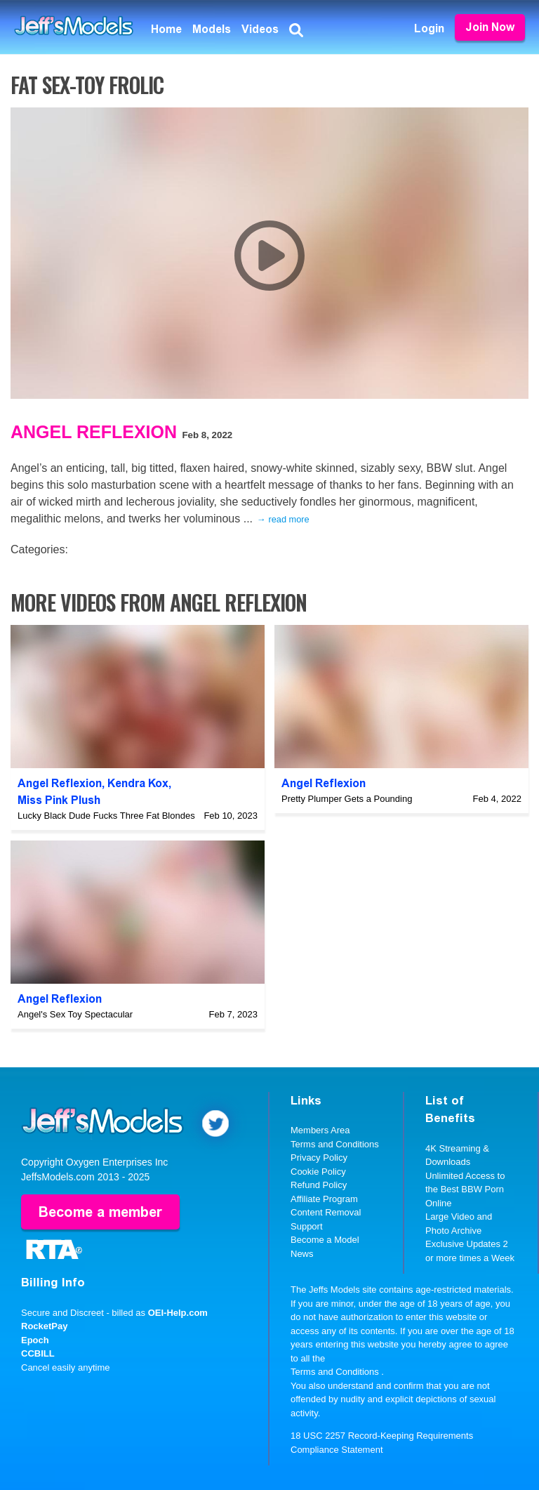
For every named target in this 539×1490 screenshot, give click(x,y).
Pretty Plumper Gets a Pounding (346, 798)
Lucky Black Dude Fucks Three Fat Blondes (106, 815)
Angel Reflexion (94, 432)
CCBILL (38, 1353)
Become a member (100, 1212)
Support (307, 1226)
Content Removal (326, 1212)
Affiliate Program (324, 1199)
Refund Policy (319, 1185)
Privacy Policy (319, 1157)
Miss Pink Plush (59, 800)
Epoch (35, 1340)
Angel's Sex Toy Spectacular (75, 1014)
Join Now (489, 27)
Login (429, 28)
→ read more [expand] (283, 519)
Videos (260, 29)
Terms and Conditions (335, 1144)
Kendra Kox (137, 783)
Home (166, 29)
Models (211, 29)
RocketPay (44, 1326)
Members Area (320, 1130)
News (302, 1253)
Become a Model (325, 1239)
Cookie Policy (318, 1171)
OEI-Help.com (178, 1312)
